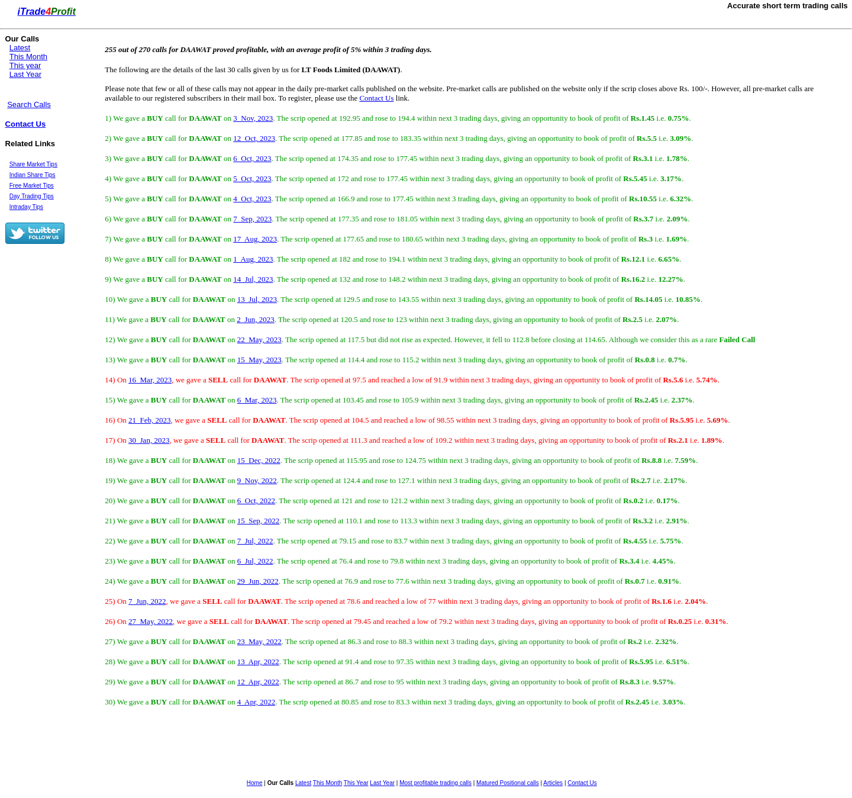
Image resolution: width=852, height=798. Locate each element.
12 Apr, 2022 (258, 681)
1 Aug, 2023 (253, 259)
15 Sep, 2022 (258, 520)
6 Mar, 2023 (257, 399)
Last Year (25, 74)
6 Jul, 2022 (255, 560)
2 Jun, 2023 (256, 319)
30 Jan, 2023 (148, 440)
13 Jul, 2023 (257, 299)
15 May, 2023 (259, 359)
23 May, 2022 (259, 641)
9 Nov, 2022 (257, 480)
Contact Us (25, 124)
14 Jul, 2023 (253, 279)
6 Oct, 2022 (256, 500)
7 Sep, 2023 (252, 218)
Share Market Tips (33, 164)
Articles (553, 783)
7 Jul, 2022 (255, 540)
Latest (19, 47)
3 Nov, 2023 (253, 118)
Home (255, 783)
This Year (356, 783)
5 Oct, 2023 (252, 178)
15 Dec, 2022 (258, 460)
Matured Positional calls (507, 783)
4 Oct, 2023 (252, 198)
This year (25, 65)
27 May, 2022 (150, 621)
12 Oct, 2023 (254, 138)
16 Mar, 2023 (150, 379)
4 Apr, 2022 (256, 701)
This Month (28, 56)
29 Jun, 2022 (258, 581)
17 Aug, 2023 (255, 238)
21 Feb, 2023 (149, 420)
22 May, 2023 (259, 339)
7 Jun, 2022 (147, 601)
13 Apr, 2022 (258, 661)
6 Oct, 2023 (252, 158)
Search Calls (29, 104)
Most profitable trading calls (435, 783)
